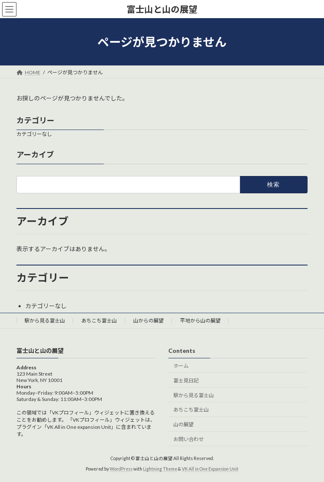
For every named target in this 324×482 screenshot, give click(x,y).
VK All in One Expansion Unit (210, 468)
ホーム (181, 366)
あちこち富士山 (99, 320)
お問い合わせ (188, 439)
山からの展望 (148, 320)
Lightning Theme (160, 468)
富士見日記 (186, 380)
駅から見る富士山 (44, 320)
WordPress (121, 468)
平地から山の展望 (200, 320)
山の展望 (183, 424)
